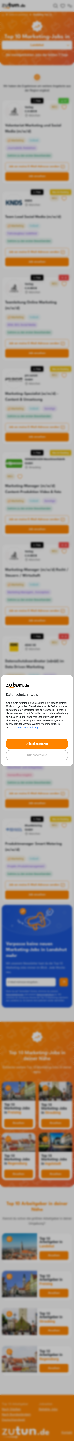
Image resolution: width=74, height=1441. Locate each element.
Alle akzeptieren (37, 743)
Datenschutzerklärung (26, 727)
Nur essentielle (37, 755)
